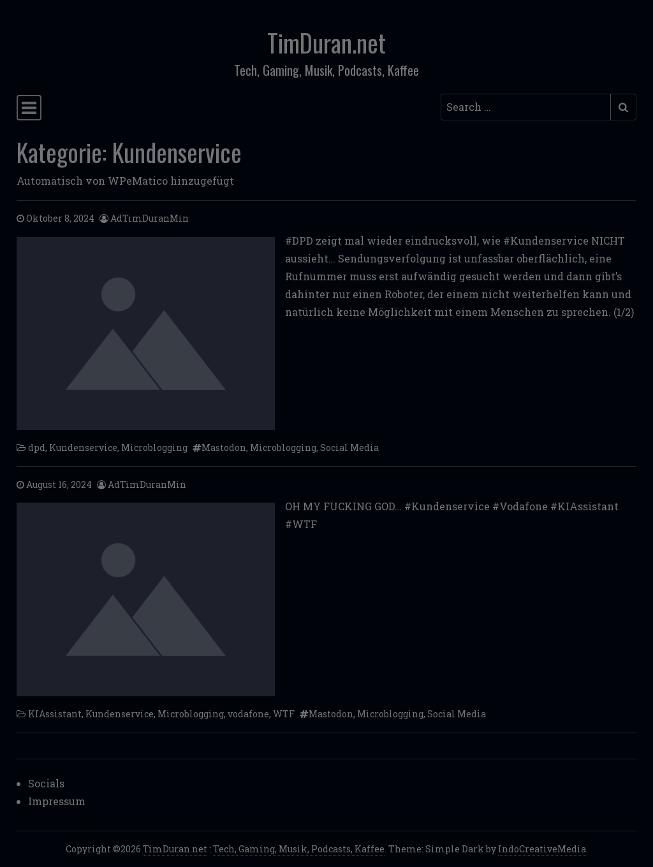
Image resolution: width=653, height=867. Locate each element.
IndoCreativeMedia (542, 849)
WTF (284, 714)
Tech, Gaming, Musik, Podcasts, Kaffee (299, 849)
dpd (36, 447)
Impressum (56, 801)
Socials (46, 783)
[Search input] (526, 107)
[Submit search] (623, 107)
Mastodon (224, 447)
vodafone (248, 714)
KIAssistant (55, 714)
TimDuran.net (326, 42)
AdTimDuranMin (149, 218)
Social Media (349, 447)
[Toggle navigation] (29, 107)
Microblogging (154, 447)
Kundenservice (83, 447)
